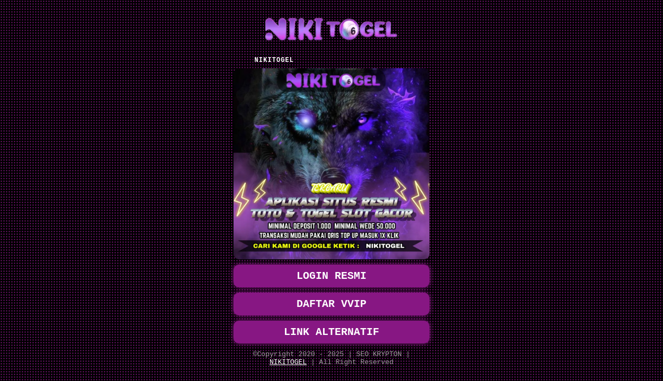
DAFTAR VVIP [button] (331, 298)
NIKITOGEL (288, 361)
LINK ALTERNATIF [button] (331, 328)
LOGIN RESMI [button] (331, 267)
